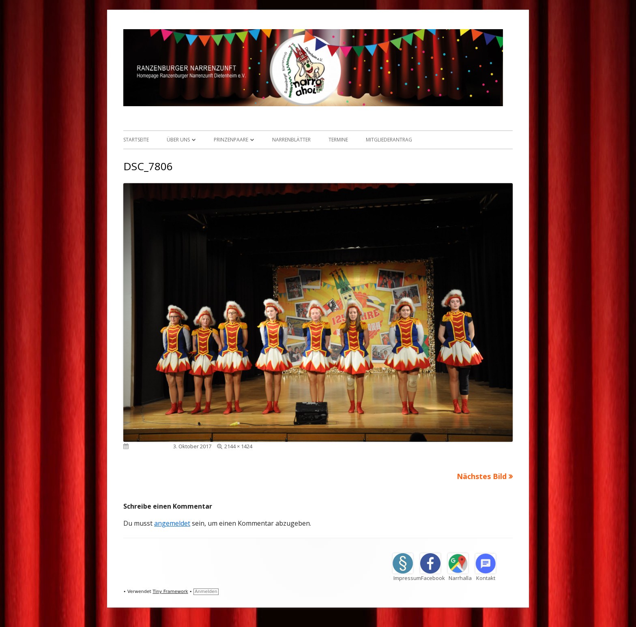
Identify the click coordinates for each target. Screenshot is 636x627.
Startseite (136, 139)
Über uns (178, 139)
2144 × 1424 (238, 446)
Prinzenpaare (231, 139)
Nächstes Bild (482, 476)
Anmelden (206, 591)
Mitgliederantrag (389, 139)
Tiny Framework (170, 591)
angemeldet (172, 523)
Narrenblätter (291, 139)
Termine (338, 139)
